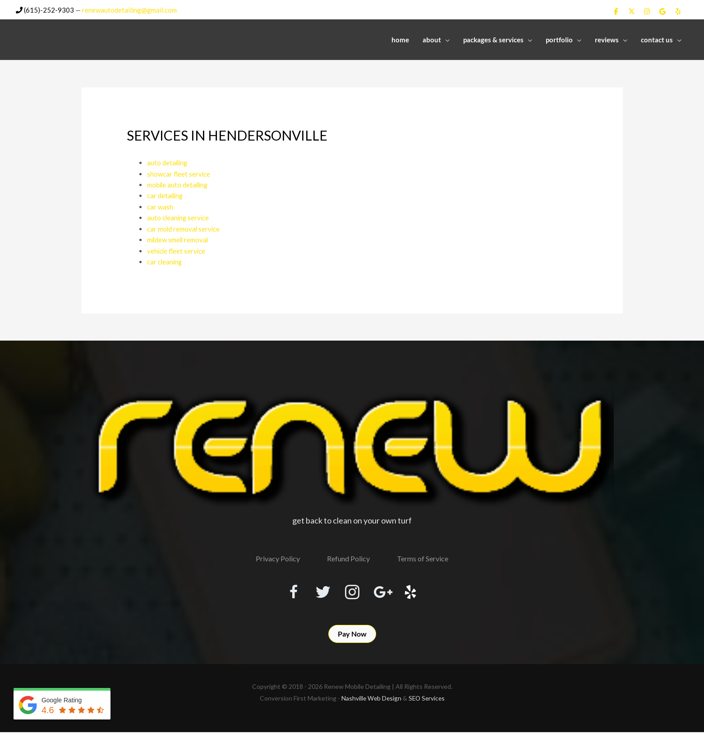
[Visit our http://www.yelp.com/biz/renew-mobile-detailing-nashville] (417, 591)
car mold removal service (184, 227)
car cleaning (165, 259)
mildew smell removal (178, 238)
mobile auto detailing (178, 184)
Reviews (607, 39)
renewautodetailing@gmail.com (129, 9)
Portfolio (559, 39)
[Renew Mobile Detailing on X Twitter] (631, 11)
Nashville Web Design (370, 699)
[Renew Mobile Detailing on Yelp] (678, 11)
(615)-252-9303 (45, 9)
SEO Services (427, 699)
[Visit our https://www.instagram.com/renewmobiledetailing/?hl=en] (352, 591)
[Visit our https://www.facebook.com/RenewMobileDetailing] (287, 591)
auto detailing (168, 162)
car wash (160, 205)
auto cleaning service (179, 216)
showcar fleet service (179, 173)
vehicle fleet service (177, 249)
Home (400, 39)
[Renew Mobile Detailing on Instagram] (647, 11)
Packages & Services (493, 39)
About (432, 39)
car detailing (165, 195)
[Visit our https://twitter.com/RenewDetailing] (320, 590)
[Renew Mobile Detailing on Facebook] (616, 11)
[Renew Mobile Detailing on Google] (662, 11)
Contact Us (657, 39)
